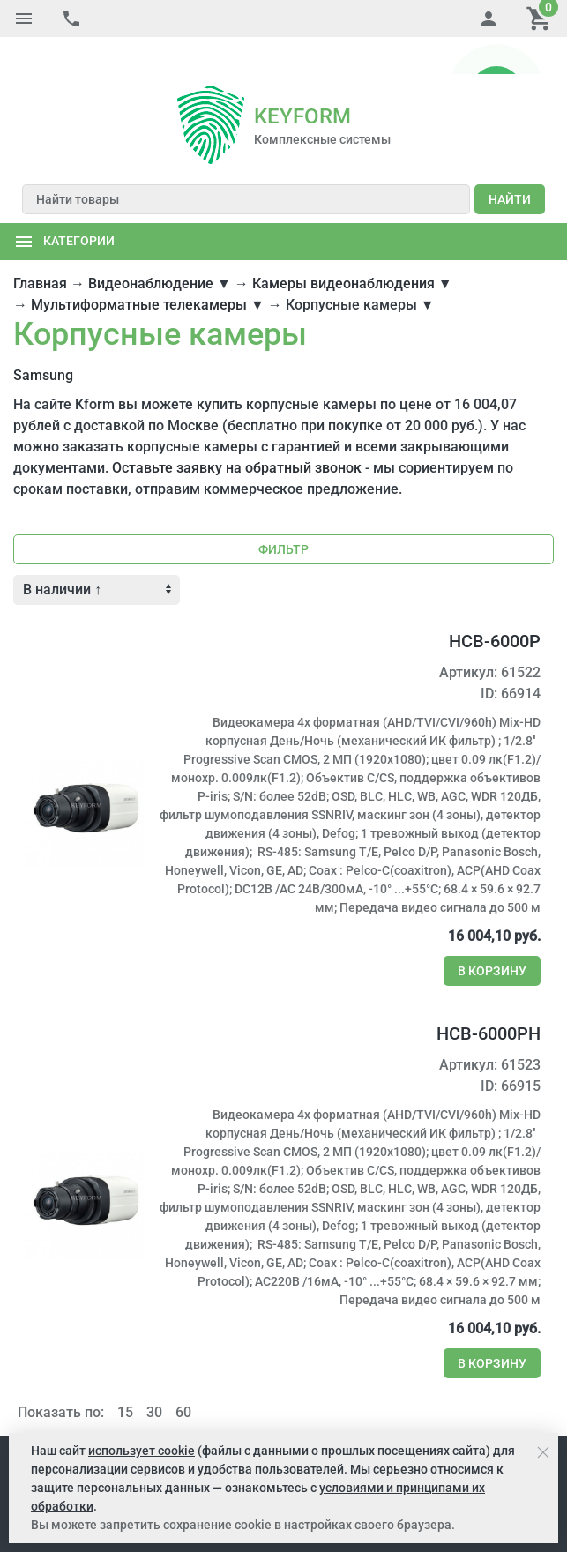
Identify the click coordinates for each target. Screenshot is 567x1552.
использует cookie (141, 1451)
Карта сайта (436, 1417)
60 (183, 1375)
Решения (231, 1417)
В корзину (492, 934)
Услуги (176, 1417)
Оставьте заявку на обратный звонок (237, 430)
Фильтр (283, 512)
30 (154, 1375)
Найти (510, 162)
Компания (43, 1417)
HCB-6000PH (488, 996)
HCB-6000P (495, 604)
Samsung (43, 338)
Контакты (510, 1417)
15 (125, 1375)
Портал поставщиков (329, 1417)
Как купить (114, 1417)
